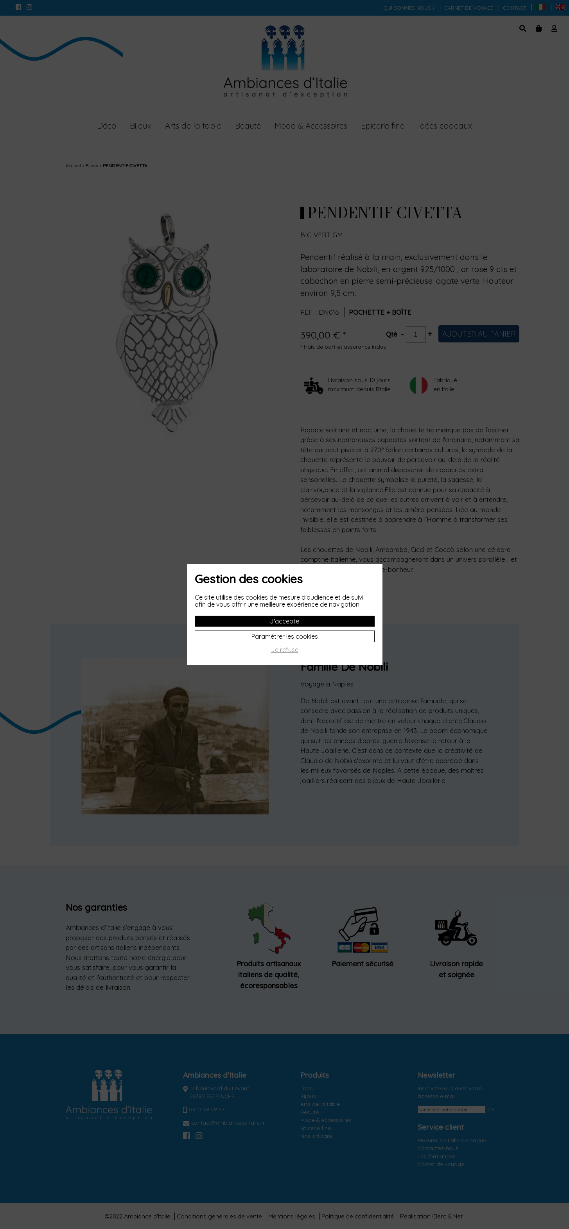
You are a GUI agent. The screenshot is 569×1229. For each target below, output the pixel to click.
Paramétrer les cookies (284, 636)
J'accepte (284, 621)
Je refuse (284, 650)
